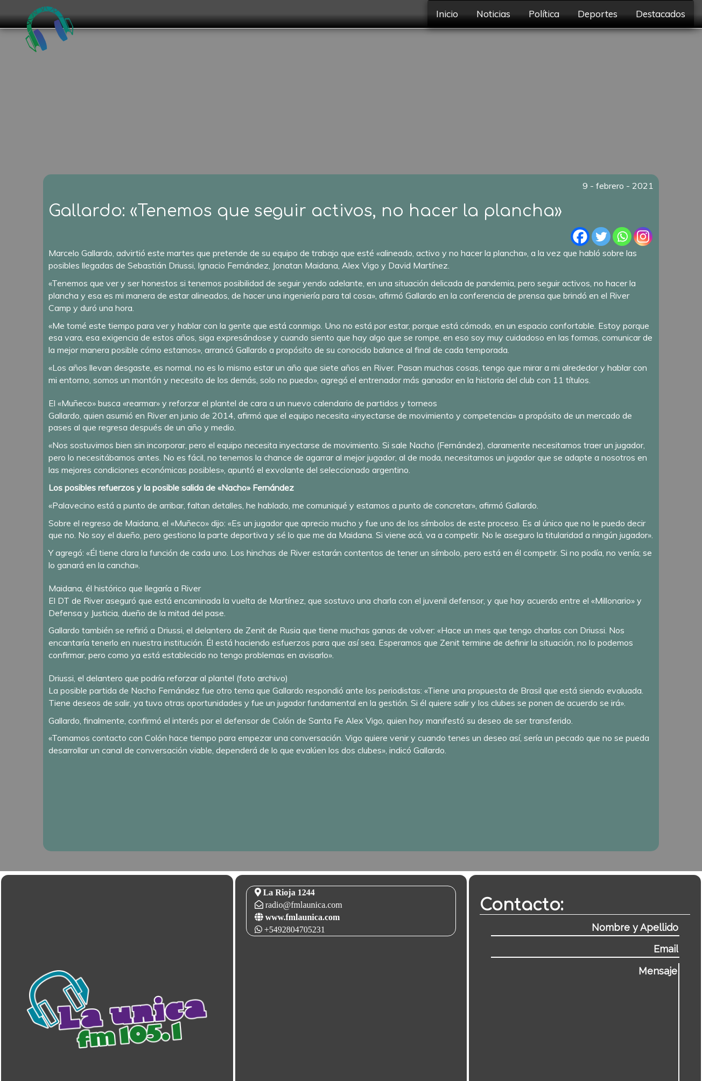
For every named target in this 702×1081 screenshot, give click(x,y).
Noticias (493, 13)
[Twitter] (601, 236)
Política (544, 13)
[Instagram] (643, 236)
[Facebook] (580, 236)
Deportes (597, 13)
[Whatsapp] (622, 236)
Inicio (447, 13)
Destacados (660, 13)
